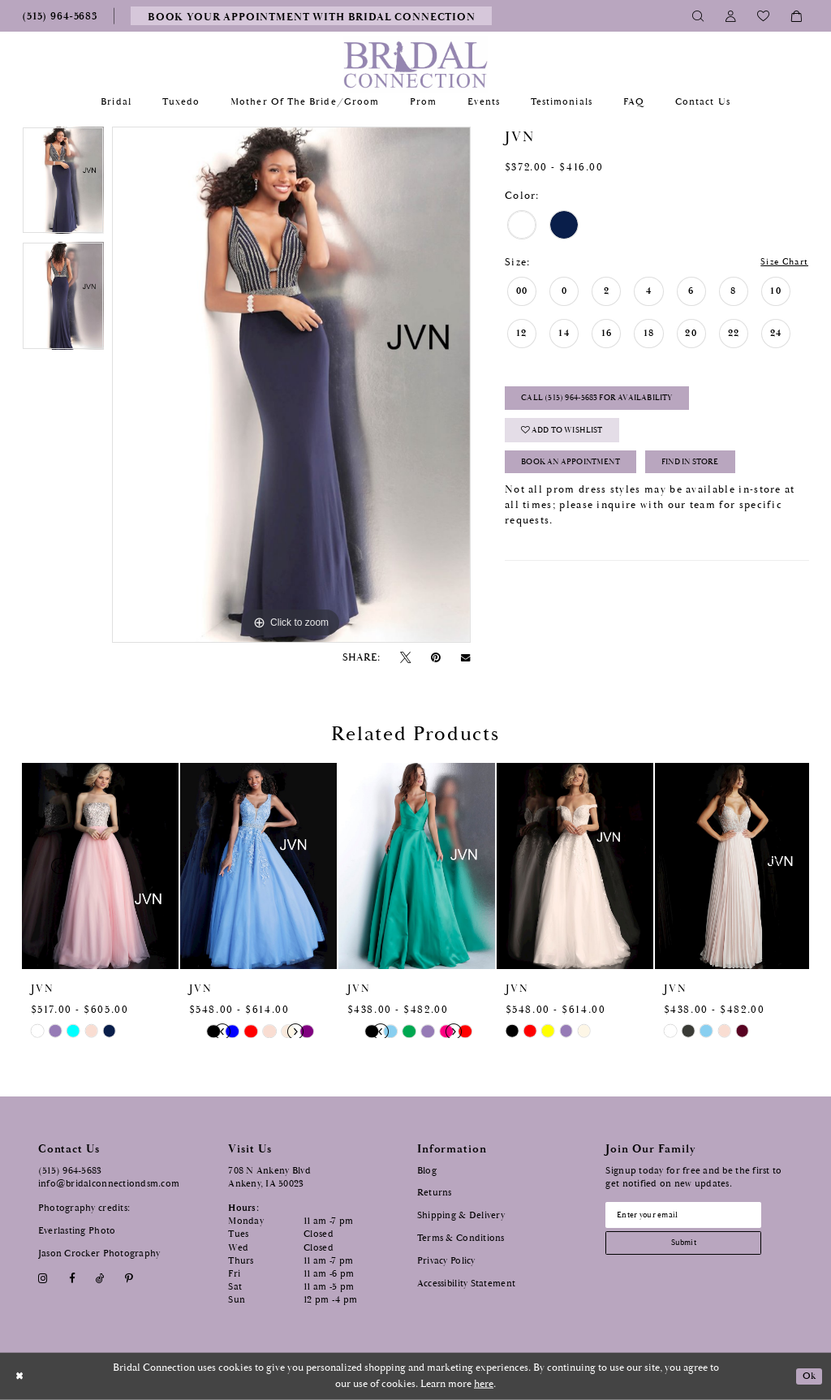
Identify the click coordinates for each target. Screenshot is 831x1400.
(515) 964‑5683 (70, 1171)
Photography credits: (84, 1208)
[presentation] (100, 866)
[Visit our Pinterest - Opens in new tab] (129, 1279)
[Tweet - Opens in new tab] (405, 658)
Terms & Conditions (461, 1238)
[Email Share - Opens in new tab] (466, 658)
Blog (427, 1171)
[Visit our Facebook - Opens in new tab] (71, 1279)
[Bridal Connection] (416, 64)
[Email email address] (693, 1216)
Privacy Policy (446, 1261)
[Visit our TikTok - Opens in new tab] (100, 1279)
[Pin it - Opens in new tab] (436, 658)
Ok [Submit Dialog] (808, 1376)
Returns (434, 1193)
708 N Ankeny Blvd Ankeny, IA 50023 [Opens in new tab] (269, 1177)
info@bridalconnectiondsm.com (109, 1184)
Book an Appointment (583, 473)
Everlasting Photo (77, 1231)
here (483, 1384)
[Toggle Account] (731, 16)
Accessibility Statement (466, 1283)
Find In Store (724, 473)
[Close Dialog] (20, 1376)
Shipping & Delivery (461, 1215)
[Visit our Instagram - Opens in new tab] (43, 1279)
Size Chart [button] (780, 262)
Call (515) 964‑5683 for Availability (614, 403)
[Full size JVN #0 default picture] (291, 384)
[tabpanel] (63, 184)
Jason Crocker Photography (99, 1253)
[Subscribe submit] (693, 1248)
